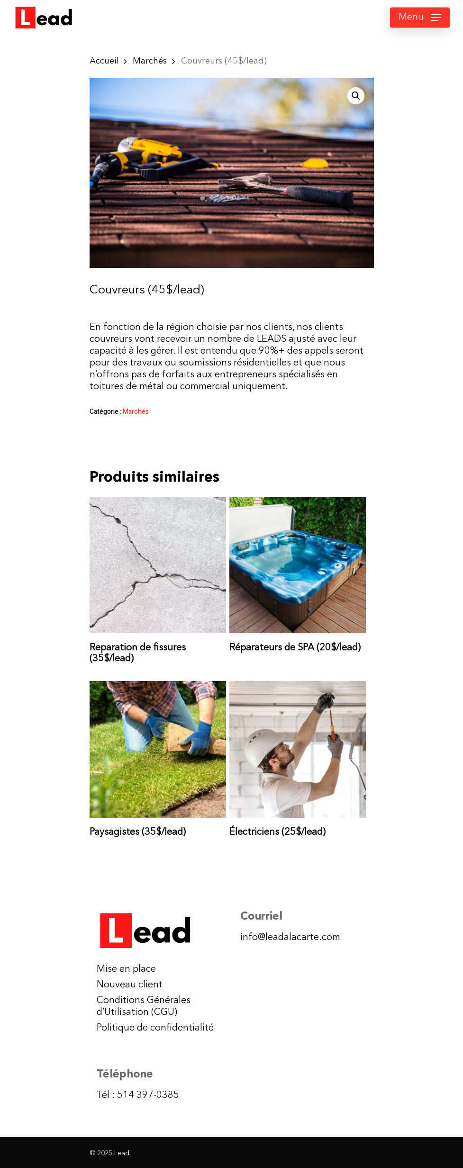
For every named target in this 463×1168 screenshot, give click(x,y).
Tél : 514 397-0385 (138, 1095)
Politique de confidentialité (155, 1028)
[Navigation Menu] (420, 17)
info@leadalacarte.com (290, 937)
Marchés (150, 61)
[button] (355, 95)
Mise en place (126, 969)
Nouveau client (130, 985)
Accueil (104, 61)
